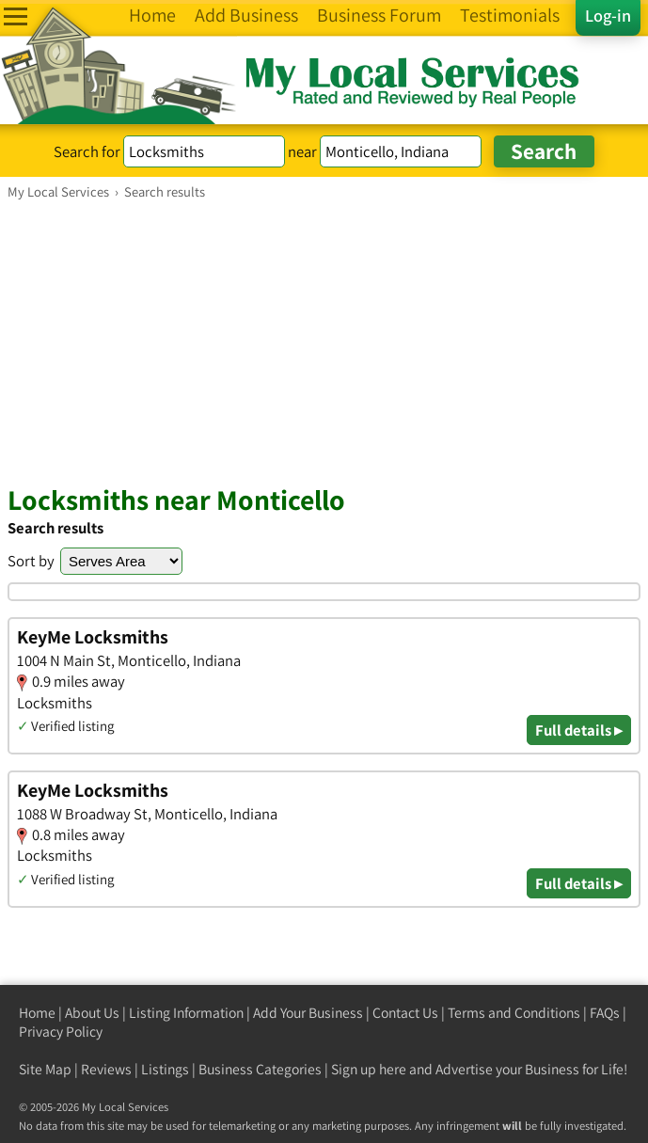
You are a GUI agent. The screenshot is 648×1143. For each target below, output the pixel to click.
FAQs (605, 1013)
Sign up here (368, 1069)
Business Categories (260, 1069)
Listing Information (186, 1013)
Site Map (45, 1069)
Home (37, 1013)
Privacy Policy (61, 1031)
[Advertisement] (324, 341)
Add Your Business (308, 1013)
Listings (165, 1069)
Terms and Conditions (514, 1013)
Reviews (106, 1069)
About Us (92, 1013)
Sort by (31, 560)
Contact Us (405, 1013)
